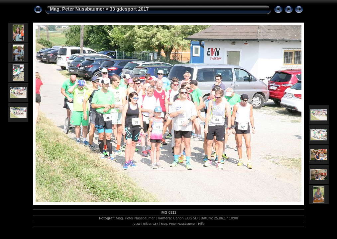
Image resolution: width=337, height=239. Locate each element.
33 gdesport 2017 (129, 9)
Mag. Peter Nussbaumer (77, 9)
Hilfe (201, 223)
